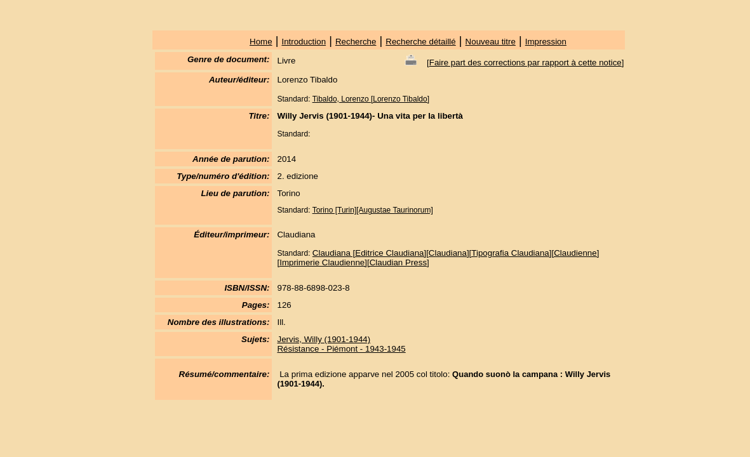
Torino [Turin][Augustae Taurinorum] (372, 210)
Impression (545, 41)
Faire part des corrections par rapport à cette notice (525, 62)
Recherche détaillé (420, 41)
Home (261, 41)
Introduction (303, 41)
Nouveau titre (490, 41)
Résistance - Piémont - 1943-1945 (341, 349)
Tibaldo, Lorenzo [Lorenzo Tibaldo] (370, 99)
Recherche (355, 41)
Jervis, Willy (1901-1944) (323, 339)
